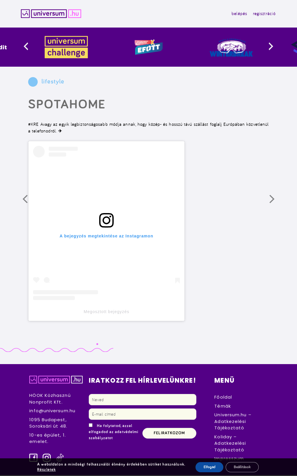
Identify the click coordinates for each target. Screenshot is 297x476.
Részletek (45, 470)
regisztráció (262, 14)
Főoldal (223, 398)
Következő (275, 202)
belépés (237, 14)
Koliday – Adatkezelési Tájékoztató (230, 444)
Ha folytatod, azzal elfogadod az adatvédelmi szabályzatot (113, 433)
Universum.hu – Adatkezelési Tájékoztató (232, 422)
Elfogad (208, 467)
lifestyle (52, 83)
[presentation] (30, 48)
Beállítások (242, 467)
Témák (222, 407)
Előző (29, 202)
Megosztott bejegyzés (106, 312)
